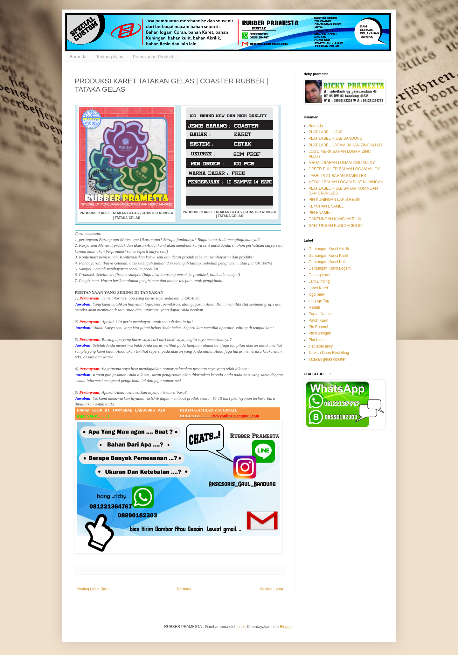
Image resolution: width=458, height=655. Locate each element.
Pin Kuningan (320, 333)
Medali (314, 307)
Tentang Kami (109, 56)
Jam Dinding (319, 281)
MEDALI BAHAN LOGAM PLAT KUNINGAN (346, 182)
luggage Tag (319, 301)
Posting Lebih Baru (92, 589)
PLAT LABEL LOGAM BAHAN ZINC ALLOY (346, 145)
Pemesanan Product (153, 56)
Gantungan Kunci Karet (328, 255)
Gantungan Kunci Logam (330, 268)
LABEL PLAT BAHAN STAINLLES (337, 175)
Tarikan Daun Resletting (329, 352)
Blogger (286, 626)
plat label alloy (321, 346)
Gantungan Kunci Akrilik (329, 249)
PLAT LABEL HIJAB (326, 132)
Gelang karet (319, 275)
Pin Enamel (318, 327)
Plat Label (317, 340)
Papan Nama (320, 314)
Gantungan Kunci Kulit (327, 262)
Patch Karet (319, 320)
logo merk (317, 294)
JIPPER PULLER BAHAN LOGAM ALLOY (344, 169)
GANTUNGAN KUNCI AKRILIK (335, 219)
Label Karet (318, 288)
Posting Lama (271, 589)
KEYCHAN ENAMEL (326, 206)
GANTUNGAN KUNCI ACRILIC (335, 225)
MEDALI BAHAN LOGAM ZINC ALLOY (342, 162)
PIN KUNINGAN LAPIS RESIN (335, 199)
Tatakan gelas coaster (327, 359)
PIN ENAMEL (320, 212)
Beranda (78, 56)
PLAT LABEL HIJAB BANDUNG (336, 138)
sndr (241, 626)
